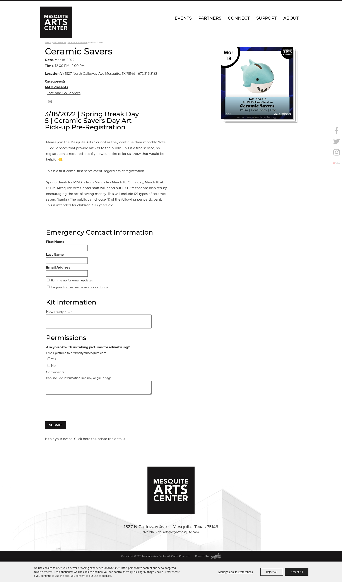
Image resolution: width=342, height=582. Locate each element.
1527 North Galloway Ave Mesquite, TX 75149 (100, 74)
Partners (209, 18)
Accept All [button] (297, 572)
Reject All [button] (271, 572)
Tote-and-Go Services (77, 42)
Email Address (58, 267)
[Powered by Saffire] (216, 556)
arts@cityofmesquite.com (181, 532)
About (291, 18)
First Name (55, 242)
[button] (257, 83)
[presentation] (78, 410)
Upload (285, 114)
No (53, 366)
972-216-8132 (152, 532)
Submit (55, 425)
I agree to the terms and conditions (79, 287)
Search (336, 120)
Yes (53, 359)
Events (183, 18)
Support (266, 18)
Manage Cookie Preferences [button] (235, 572)
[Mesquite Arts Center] (56, 23)
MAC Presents (59, 42)
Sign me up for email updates (71, 280)
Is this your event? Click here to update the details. (85, 439)
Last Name (55, 254)
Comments (55, 372)
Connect (239, 18)
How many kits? (59, 312)
